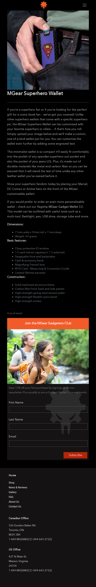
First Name (16, 402)
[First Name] (48, 409)
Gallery (12, 492)
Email (12, 436)
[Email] (48, 443)
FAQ (11, 496)
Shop (11, 482)
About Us (14, 501)
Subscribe (75, 455)
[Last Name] (48, 426)
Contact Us (15, 506)
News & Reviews (18, 487)
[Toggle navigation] (84, 5)
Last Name (16, 419)
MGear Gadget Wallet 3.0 (66, 206)
